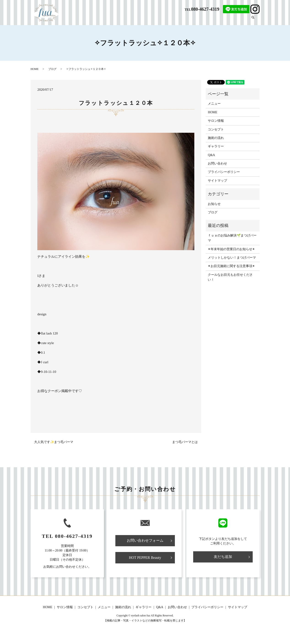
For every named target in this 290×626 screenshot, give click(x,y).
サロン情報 (140, 19)
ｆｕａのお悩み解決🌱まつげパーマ (232, 238)
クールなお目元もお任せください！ (230, 277)
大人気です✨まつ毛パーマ (53, 442)
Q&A (209, 19)
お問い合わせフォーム (145, 541)
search (255, 19)
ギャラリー (224, 19)
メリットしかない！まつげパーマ (232, 257)
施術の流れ (194, 19)
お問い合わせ (217, 163)
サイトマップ (217, 180)
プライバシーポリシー (224, 172)
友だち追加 (223, 557)
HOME (123, 19)
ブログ (240, 19)
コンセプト (159, 19)
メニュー (176, 19)
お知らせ (214, 204)
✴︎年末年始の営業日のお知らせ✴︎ (231, 249)
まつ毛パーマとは (185, 442)
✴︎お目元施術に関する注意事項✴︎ (231, 266)
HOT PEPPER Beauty (145, 558)
